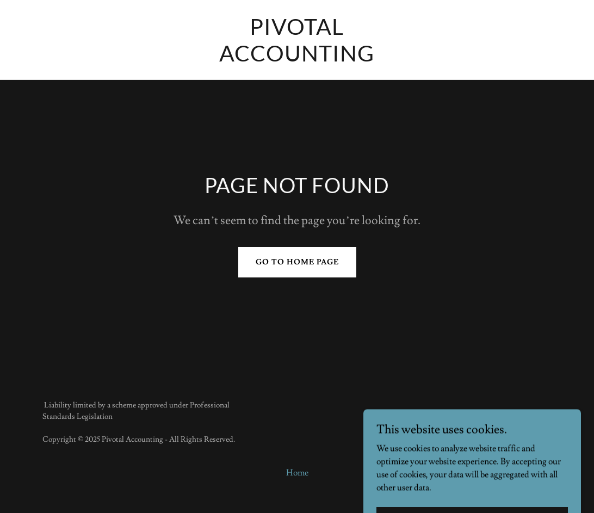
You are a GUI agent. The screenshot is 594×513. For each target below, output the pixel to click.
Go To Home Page (297, 262)
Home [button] (297, 472)
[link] (297, 58)
